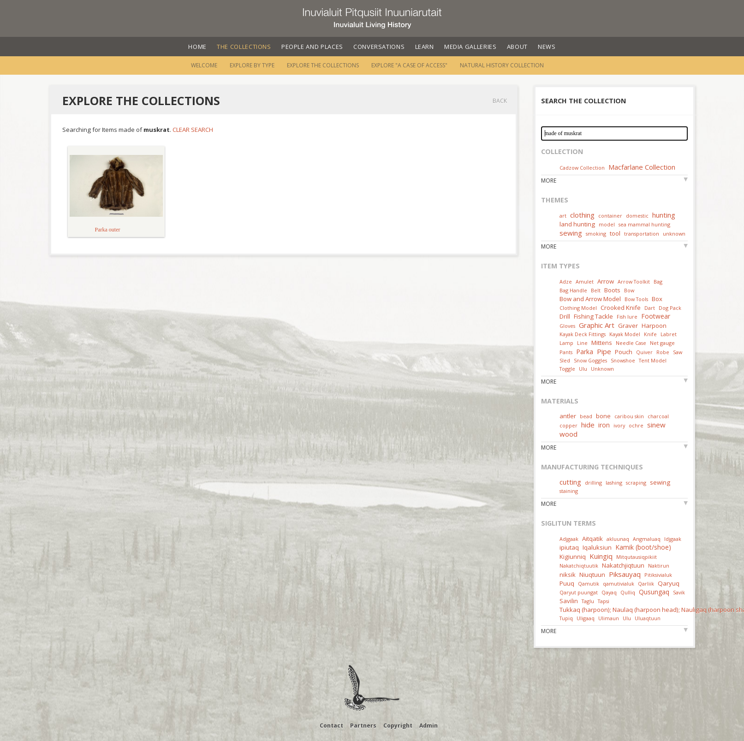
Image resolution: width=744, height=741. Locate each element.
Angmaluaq (647, 538)
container (610, 215)
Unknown (602, 368)
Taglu (588, 601)
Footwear (655, 316)
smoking (596, 233)
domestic (637, 215)
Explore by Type (252, 65)
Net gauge (662, 342)
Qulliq (627, 592)
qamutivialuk (618, 583)
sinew (656, 424)
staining (568, 490)
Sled (564, 360)
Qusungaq (654, 591)
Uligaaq (586, 618)
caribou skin (629, 416)
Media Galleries (470, 46)
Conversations (379, 46)
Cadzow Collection (582, 167)
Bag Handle (573, 290)
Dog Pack (670, 307)
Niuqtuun (592, 574)
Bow (629, 290)
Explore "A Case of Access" (409, 65)
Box (657, 299)
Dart (649, 307)
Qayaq (609, 592)
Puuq (566, 583)
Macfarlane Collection (641, 167)
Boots (612, 290)
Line (582, 342)
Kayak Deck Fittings (582, 334)
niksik (567, 574)
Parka (584, 351)
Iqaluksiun (597, 547)
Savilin (568, 601)
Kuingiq (601, 556)
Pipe (604, 351)
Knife (650, 334)
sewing (570, 232)
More (548, 180)
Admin (428, 725)
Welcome (204, 65)
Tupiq (566, 618)
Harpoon (654, 325)
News (547, 46)
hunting (663, 214)
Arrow (605, 281)
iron (604, 425)
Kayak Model (624, 334)
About (517, 46)
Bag (658, 281)
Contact (331, 725)
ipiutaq (569, 547)
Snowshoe (623, 360)
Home (197, 46)
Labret (669, 334)
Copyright (397, 725)
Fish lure (627, 316)
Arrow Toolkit (634, 281)
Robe (662, 352)
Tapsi (603, 601)
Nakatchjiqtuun (623, 565)
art (562, 215)
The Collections (244, 46)
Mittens (601, 342)
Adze (565, 281)
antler (567, 416)
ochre (636, 425)
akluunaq (618, 538)
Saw (677, 352)
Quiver (644, 352)
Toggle (567, 368)
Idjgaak (672, 538)
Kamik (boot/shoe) (643, 547)
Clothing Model (578, 307)
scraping (636, 482)
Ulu (583, 368)
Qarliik (646, 583)
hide (588, 424)
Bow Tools (636, 299)
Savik (679, 592)
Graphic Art (596, 325)
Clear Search (193, 129)
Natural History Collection (502, 65)
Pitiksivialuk (658, 574)
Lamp (566, 342)
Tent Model (653, 360)
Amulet (585, 281)
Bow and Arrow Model (590, 299)
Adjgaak (568, 538)
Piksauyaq (625, 574)
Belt (596, 290)
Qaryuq (668, 583)
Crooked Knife (621, 307)
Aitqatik (592, 538)
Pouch (623, 352)
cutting (570, 481)
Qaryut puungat (578, 592)
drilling (593, 482)
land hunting (577, 224)
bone (603, 416)
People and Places (312, 46)
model (607, 224)
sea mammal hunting (644, 224)
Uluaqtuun (648, 618)
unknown (674, 233)
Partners (363, 725)
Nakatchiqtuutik (578, 565)
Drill (564, 316)
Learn (424, 46)
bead (586, 416)
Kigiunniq (572, 556)
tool (615, 233)
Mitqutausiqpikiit (636, 556)
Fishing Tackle (593, 316)
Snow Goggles (590, 360)
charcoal (658, 416)
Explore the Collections (323, 65)
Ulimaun (608, 618)
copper (568, 425)
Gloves (567, 325)
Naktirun (658, 565)
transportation (641, 233)
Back (500, 101)
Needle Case (631, 342)
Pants (565, 352)
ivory (619, 425)
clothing (582, 214)
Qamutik (588, 583)
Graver (628, 325)
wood (568, 434)
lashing (614, 482)
